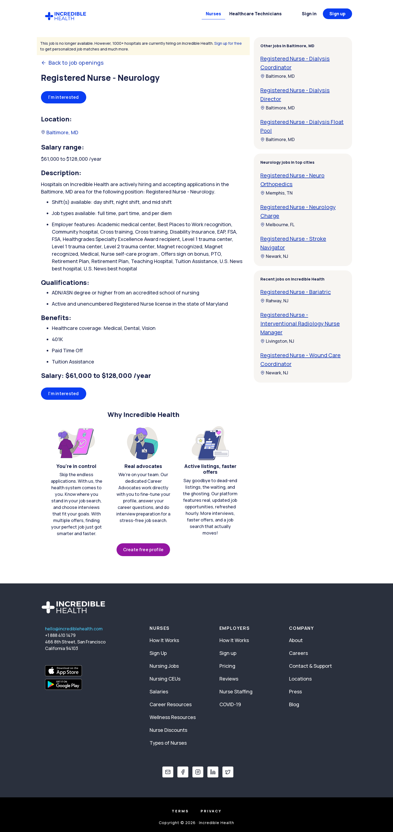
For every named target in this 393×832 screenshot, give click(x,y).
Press (295, 691)
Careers (298, 653)
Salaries (159, 691)
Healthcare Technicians (255, 14)
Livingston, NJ (277, 341)
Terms (180, 811)
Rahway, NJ (274, 301)
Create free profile (143, 550)
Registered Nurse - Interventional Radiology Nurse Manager (300, 323)
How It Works (164, 640)
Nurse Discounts (168, 730)
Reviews (228, 678)
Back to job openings (72, 62)
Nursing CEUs (165, 678)
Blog (294, 704)
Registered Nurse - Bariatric (295, 292)
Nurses (213, 14)
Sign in (309, 14)
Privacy (211, 811)
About (296, 640)
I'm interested (63, 97)
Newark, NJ (274, 256)
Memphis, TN (276, 193)
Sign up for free (228, 43)
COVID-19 (230, 704)
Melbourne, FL (277, 225)
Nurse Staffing (235, 691)
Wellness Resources (173, 717)
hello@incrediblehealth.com (74, 629)
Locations (300, 678)
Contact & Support (310, 666)
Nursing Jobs (164, 666)
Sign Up (158, 653)
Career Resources (171, 704)
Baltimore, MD (59, 132)
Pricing (227, 666)
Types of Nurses (168, 742)
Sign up (337, 14)
